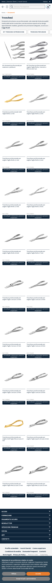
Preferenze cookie (33, 554)
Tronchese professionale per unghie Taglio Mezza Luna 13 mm (12, 484)
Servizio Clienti (12, 2)
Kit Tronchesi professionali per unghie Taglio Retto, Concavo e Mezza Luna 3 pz (36, 67)
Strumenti (11, 12)
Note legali (7, 555)
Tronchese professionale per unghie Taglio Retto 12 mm (36, 112)
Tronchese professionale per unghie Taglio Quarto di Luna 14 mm (38, 438)
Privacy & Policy (19, 555)
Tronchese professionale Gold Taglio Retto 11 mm (12, 112)
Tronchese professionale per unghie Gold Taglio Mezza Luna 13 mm (12, 438)
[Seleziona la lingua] (46, 2)
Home (4, 2)
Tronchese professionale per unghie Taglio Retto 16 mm (11, 252)
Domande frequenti (30, 551)
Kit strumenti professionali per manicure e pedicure (12, 66)
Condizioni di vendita (13, 551)
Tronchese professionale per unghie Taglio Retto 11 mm (11, 159)
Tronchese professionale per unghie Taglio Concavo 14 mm (11, 298)
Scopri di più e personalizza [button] (26, 579)
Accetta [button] (38, 574)
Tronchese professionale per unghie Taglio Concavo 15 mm (11, 345)
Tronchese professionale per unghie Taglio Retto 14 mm (36, 205)
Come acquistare (39, 548)
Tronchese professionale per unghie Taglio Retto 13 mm (11, 205)
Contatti (42, 551)
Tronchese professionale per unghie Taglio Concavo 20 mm (36, 391)
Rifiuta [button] (14, 574)
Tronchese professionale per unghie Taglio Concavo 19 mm (11, 391)
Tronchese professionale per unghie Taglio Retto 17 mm (36, 252)
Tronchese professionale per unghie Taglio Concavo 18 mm (36, 345)
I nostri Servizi (22, 2)
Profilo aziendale (11, 548)
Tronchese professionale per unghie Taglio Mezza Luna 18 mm (37, 484)
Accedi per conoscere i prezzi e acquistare (14, 77)
